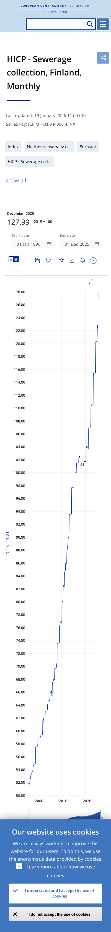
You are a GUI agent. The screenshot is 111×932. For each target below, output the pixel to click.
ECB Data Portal (55, 12)
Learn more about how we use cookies (60, 871)
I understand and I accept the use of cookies (59, 893)
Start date (20, 235)
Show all (15, 180)
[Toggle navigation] (103, 24)
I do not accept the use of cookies (60, 914)
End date (67, 235)
